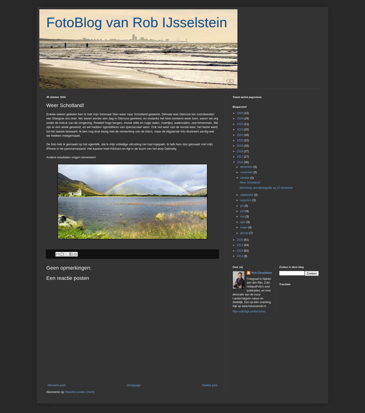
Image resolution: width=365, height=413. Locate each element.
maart (244, 227)
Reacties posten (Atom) (80, 392)
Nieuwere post (56, 385)
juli (242, 205)
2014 (240, 245)
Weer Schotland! (250, 182)
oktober (245, 177)
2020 (240, 140)
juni (242, 211)
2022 (240, 129)
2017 (240, 156)
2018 (240, 151)
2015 (240, 239)
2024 (240, 118)
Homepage (134, 385)
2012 (240, 256)
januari (244, 233)
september (247, 194)
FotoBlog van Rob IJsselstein (136, 22)
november (246, 172)
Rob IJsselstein (261, 272)
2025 (240, 113)
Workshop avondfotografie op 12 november (266, 188)
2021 (240, 135)
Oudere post (209, 385)
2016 (240, 162)
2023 (240, 124)
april (243, 222)
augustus (246, 200)
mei (243, 216)
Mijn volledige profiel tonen (249, 311)
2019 (240, 145)
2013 (240, 250)
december (246, 167)
